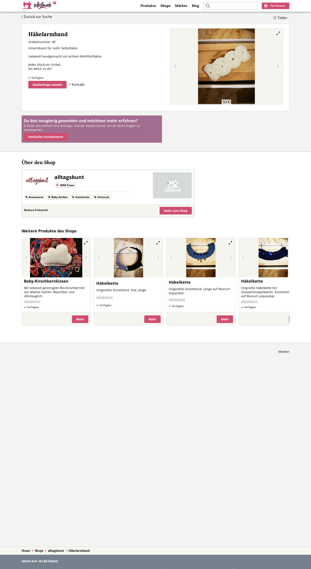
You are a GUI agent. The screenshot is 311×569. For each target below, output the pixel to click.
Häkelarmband (79, 551)
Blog (195, 5)
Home (26, 551)
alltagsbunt (56, 551)
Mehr (175, 211)
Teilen (282, 17)
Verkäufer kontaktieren (45, 137)
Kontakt (78, 84)
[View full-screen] (278, 33)
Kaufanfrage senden (47, 85)
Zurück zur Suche (38, 16)
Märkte (181, 5)
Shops (165, 5)
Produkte (148, 5)
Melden (283, 352)
